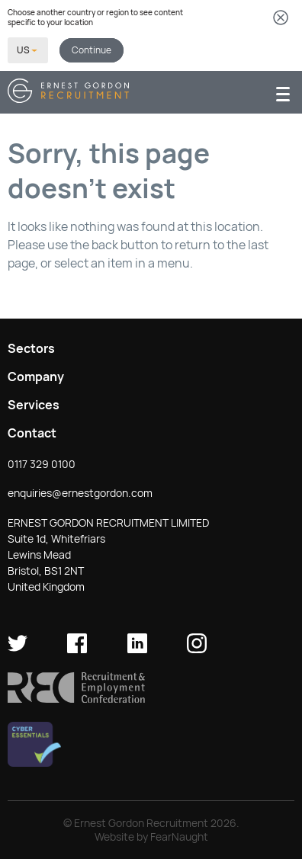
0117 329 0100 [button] (42, 464)
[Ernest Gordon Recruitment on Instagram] (197, 649)
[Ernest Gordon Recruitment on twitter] (17, 649)
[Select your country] (28, 50)
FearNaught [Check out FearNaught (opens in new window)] (179, 837)
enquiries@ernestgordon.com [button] (80, 493)
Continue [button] (91, 50)
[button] (76, 699)
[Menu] (282, 93)
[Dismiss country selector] (280, 19)
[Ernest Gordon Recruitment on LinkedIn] (137, 649)
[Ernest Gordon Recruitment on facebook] (77, 649)
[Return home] (68, 99)
